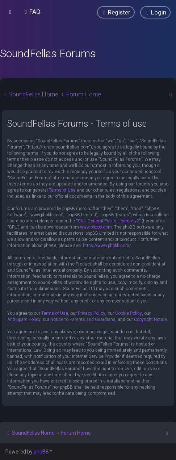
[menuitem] (31, 11)
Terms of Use (62, 190)
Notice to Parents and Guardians (83, 319)
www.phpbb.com (96, 227)
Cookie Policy (128, 313)
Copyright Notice (150, 319)
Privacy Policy (91, 313)
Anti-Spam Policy (24, 319)
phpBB (41, 452)
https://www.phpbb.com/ (107, 245)
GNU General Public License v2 (108, 220)
